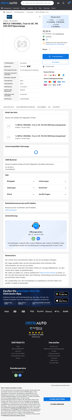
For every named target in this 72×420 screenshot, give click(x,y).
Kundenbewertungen (54, 356)
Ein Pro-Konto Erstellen (18, 353)
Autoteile (16, 8)
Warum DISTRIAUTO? (18, 348)
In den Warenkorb (56, 56)
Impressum (54, 358)
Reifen (23, 8)
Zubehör (30, 8)
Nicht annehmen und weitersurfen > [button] (60, 385)
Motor (54, 8)
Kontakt (54, 351)
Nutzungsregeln (54, 362)
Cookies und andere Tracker (19, 407)
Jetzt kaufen (56, 62)
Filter (40, 8)
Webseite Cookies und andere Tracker (14, 415)
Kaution (18, 358)
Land (18, 346)
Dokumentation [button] (11, 210)
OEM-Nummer (41, 107)
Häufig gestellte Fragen (18, 356)
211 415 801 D (10, 168)
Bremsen (47, 8)
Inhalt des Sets (9, 107)
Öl (36, 8)
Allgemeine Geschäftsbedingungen (54, 348)
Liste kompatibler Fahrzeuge (25, 107)
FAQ (49, 107)
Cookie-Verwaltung (54, 353)
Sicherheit (56, 107)
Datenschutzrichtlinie (47, 272)
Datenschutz (54, 360)
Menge (45, 49)
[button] (58, 3)
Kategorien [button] (7, 8)
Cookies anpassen (57, 404)
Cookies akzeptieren (57, 399)
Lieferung (18, 351)
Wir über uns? (54, 346)
